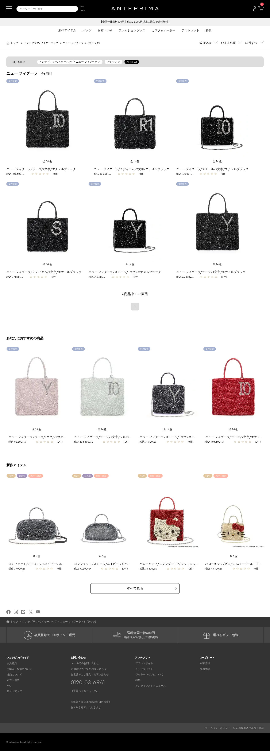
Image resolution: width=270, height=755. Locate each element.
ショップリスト (144, 673)
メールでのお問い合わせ (85, 667)
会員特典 (11, 667)
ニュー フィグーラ (73, 43)
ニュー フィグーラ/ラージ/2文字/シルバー (103, 437)
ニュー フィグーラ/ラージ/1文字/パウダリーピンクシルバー (49, 437)
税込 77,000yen (184, 174)
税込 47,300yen (82, 572)
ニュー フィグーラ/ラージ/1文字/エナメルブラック (211, 272)
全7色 (37, 560)
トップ (14, 43)
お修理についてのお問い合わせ (88, 673)
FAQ (8, 690)
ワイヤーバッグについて (149, 679)
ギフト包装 (12, 684)
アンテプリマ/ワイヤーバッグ (41, 43)
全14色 (47, 161)
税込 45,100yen (214, 572)
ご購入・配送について (19, 673)
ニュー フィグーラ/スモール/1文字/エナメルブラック (125, 272)
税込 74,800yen (148, 572)
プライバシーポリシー (217, 732)
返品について (14, 679)
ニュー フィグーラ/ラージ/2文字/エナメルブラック (41, 169)
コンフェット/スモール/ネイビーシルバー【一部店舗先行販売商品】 (120, 568)
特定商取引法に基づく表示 (248, 732)
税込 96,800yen (185, 277)
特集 (137, 684)
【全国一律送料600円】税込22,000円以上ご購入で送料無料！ (135, 22)
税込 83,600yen (102, 174)
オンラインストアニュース (150, 690)
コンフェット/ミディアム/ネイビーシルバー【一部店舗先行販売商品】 (56, 568)
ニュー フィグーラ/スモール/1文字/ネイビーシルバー (176, 437)
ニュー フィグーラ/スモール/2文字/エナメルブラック (212, 169)
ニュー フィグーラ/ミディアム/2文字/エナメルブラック (131, 169)
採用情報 (204, 673)
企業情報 (204, 667)
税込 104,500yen (15, 174)
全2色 (234, 560)
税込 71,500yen (97, 277)
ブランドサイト (144, 667)
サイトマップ (14, 695)
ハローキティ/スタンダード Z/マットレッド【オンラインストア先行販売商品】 (193, 568)
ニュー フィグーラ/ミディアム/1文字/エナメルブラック (44, 272)
